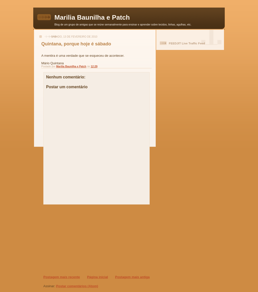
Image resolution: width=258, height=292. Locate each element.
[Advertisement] (74, 239)
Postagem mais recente (61, 277)
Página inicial (97, 277)
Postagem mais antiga (132, 277)
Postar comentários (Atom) (77, 286)
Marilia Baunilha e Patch (92, 17)
